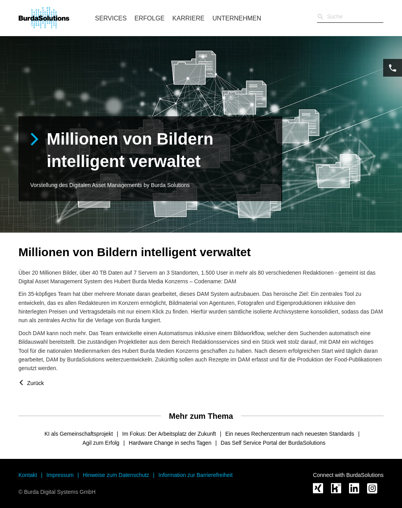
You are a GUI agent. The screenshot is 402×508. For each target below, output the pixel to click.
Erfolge (149, 18)
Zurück (35, 383)
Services (111, 18)
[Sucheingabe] (350, 16)
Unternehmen (236, 18)
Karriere (188, 18)
